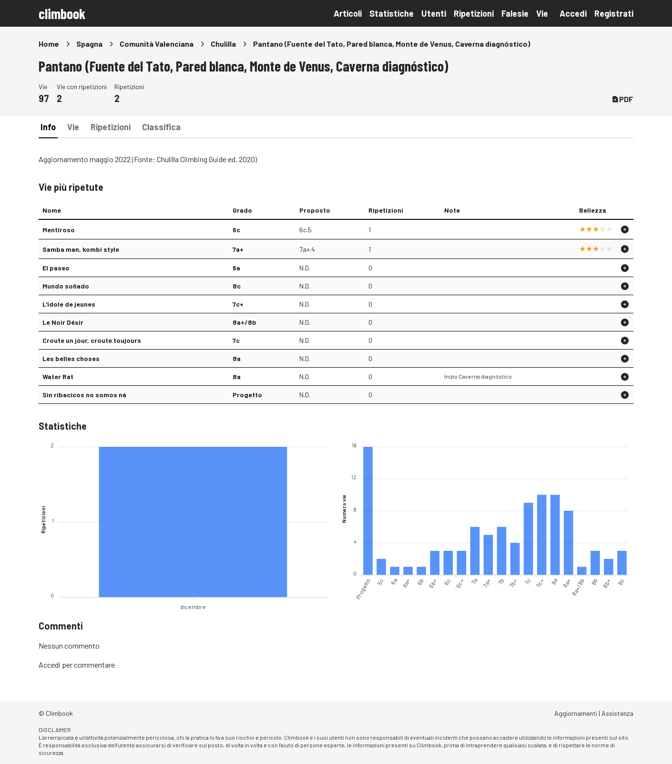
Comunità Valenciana (156, 43)
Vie (542, 13)
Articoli (348, 13)
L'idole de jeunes (68, 304)
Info (48, 127)
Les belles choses (71, 358)
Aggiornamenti (575, 713)
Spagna (89, 43)
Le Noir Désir (62, 322)
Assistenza (617, 713)
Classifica (161, 127)
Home (49, 43)
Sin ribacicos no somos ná (84, 395)
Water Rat (57, 376)
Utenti (433, 13)
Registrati (613, 13)
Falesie (515, 13)
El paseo (56, 268)
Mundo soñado (65, 286)
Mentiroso (58, 230)
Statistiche (391, 13)
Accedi (573, 13)
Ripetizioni (474, 13)
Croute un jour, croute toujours (91, 340)
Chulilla (223, 43)
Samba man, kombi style (80, 249)
